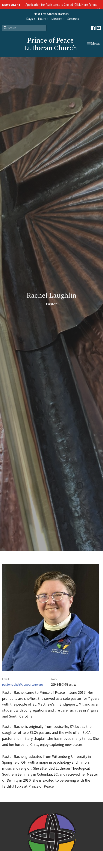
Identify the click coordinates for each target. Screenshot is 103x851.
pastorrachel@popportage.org (22, 684)
